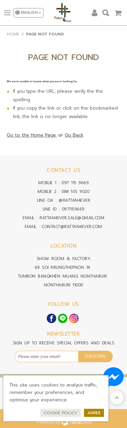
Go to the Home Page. (32, 135)
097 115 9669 (75, 183)
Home (13, 34)
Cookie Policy (60, 413)
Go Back (74, 135)
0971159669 (73, 209)
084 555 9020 (75, 191)
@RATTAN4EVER (74, 200)
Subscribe (95, 356)
